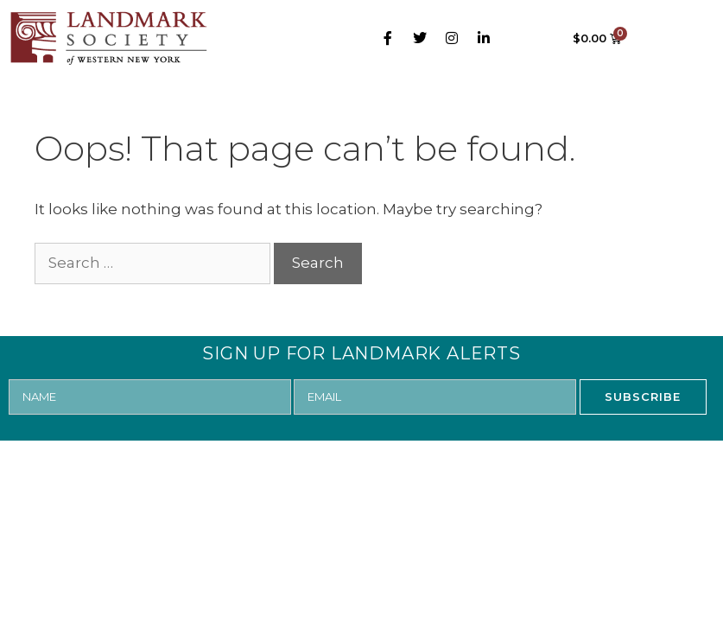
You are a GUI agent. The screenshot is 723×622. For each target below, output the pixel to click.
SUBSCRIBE (643, 396)
